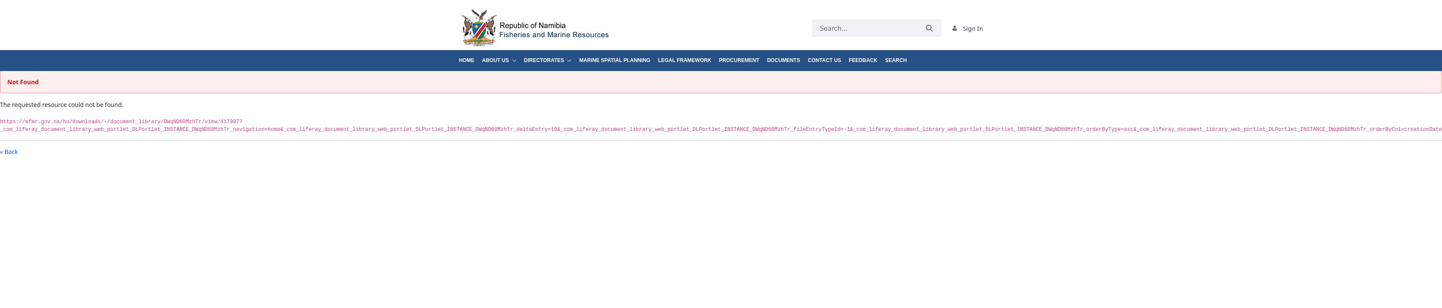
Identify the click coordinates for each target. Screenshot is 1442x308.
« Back (9, 152)
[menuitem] (470, 57)
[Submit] (929, 28)
